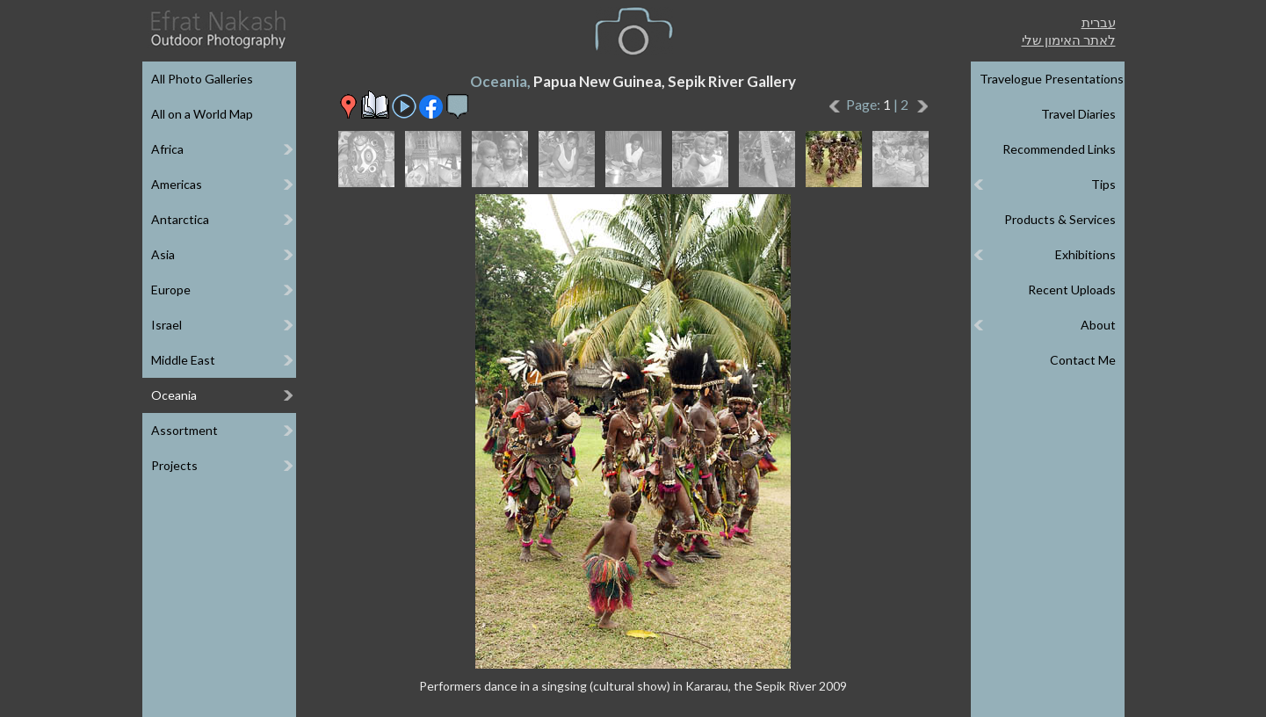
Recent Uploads (1072, 289)
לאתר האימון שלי (1069, 39)
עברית (1099, 22)
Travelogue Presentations (1052, 78)
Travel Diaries (1078, 113)
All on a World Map (202, 113)
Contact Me (1083, 359)
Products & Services (1060, 219)
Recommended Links (1059, 148)
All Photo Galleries (202, 78)
